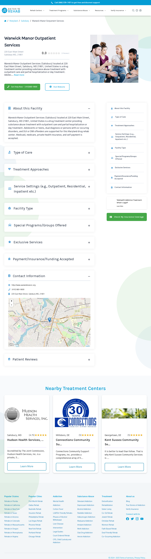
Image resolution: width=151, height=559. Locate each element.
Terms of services (126, 558)
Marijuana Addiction (85, 521)
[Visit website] (57, 87)
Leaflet (88, 346)
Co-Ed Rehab (107, 513)
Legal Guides (58, 532)
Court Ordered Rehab (61, 536)
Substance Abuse (84, 496)
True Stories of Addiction (135, 505)
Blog (128, 501)
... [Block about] (17, 75)
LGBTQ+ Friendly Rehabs (62, 513)
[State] (14, 20)
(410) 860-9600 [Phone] (18, 289)
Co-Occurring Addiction (111, 537)
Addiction (57, 496)
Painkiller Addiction (84, 513)
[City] (26, 20)
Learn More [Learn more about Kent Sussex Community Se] (124, 467)
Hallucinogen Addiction (86, 517)
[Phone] (22, 87)
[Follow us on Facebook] (127, 519)
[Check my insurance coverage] (127, 217)
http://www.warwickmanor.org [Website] (24, 285)
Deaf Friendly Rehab (110, 533)
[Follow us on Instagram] (137, 519)
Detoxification (107, 501)
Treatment (106, 496)
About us (130, 496)
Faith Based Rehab (109, 529)
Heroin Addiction (83, 537)
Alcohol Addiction (84, 509)
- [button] (11, 305)
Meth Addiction (83, 529)
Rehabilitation (107, 505)
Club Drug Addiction (85, 533)
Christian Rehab (108, 521)
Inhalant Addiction (84, 525)
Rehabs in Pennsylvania (13, 533)
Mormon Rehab (108, 525)
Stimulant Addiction (84, 501)
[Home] (6, 20)
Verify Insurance (132, 509)
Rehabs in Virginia (11, 537)
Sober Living (106, 509)
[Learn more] (127, 203)
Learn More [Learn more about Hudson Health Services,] (26, 466)
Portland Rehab (35, 533)
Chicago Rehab (35, 537)
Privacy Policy (139, 558)
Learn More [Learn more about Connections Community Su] (75, 467)
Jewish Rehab (107, 517)
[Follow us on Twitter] (132, 519)
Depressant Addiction (85, 505)
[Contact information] (127, 187)
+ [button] (11, 301)
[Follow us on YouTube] (141, 519)
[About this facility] (127, 108)
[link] (127, 117)
